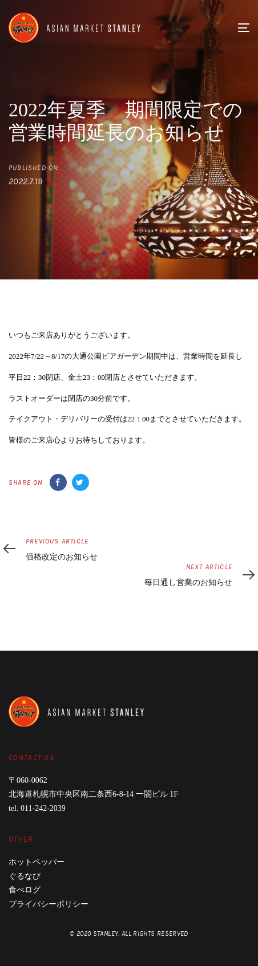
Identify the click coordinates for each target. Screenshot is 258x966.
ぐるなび (25, 876)
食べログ (25, 890)
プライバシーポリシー (48, 904)
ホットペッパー (36, 862)
